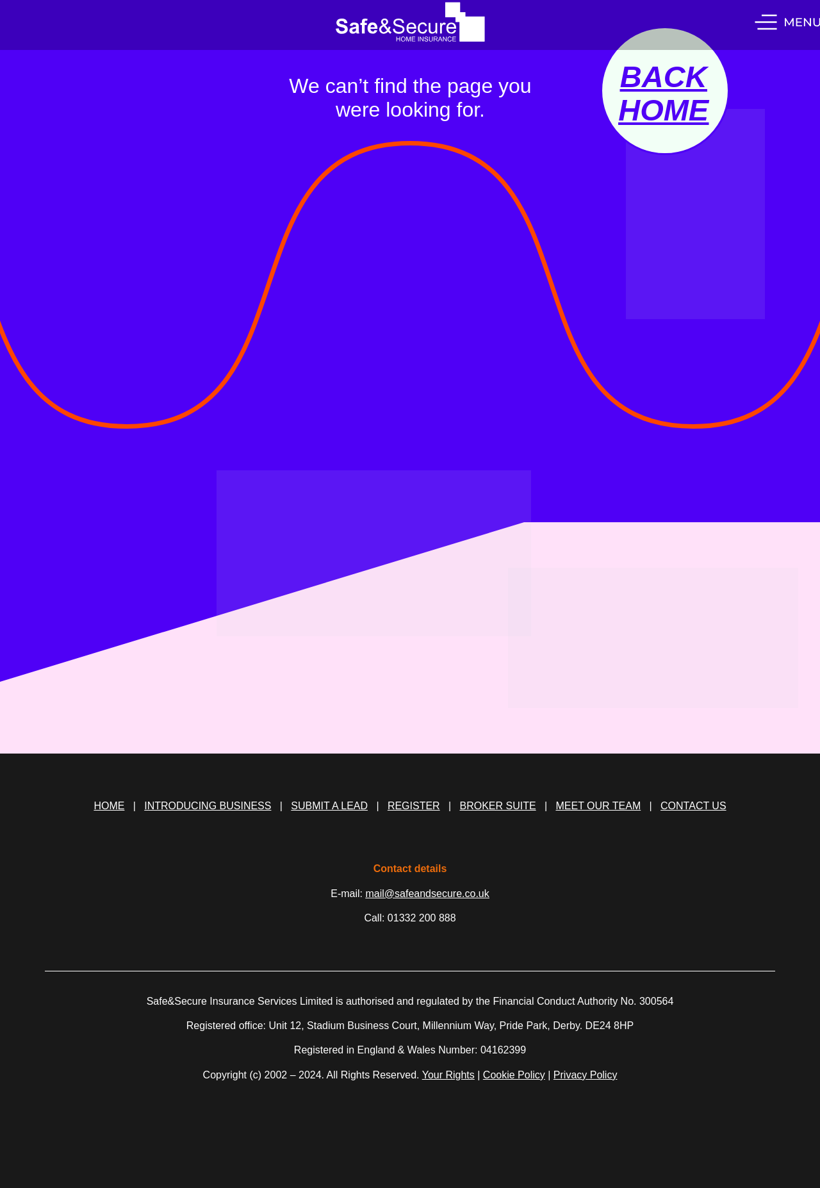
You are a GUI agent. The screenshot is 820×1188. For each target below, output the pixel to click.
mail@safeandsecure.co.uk (427, 893)
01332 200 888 (422, 917)
